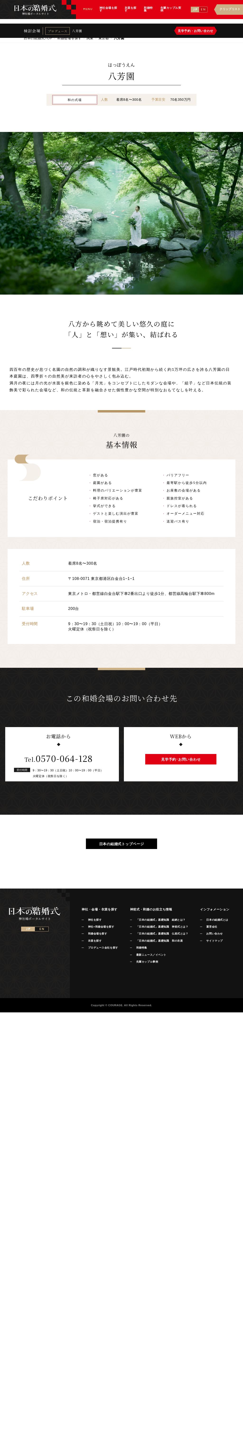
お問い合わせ (214, 933)
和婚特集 (141, 947)
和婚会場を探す (97, 933)
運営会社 (211, 926)
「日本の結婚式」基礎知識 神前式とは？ (162, 926)
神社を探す (95, 919)
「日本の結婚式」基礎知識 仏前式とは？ (162, 933)
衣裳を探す (95, 940)
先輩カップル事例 (147, 961)
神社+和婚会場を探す (101, 926)
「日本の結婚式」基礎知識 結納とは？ (161, 919)
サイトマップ (214, 940)
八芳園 (77, 34)
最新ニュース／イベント (151, 954)
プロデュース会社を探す (103, 947)
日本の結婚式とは (217, 919)
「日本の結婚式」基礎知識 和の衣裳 (159, 940)
